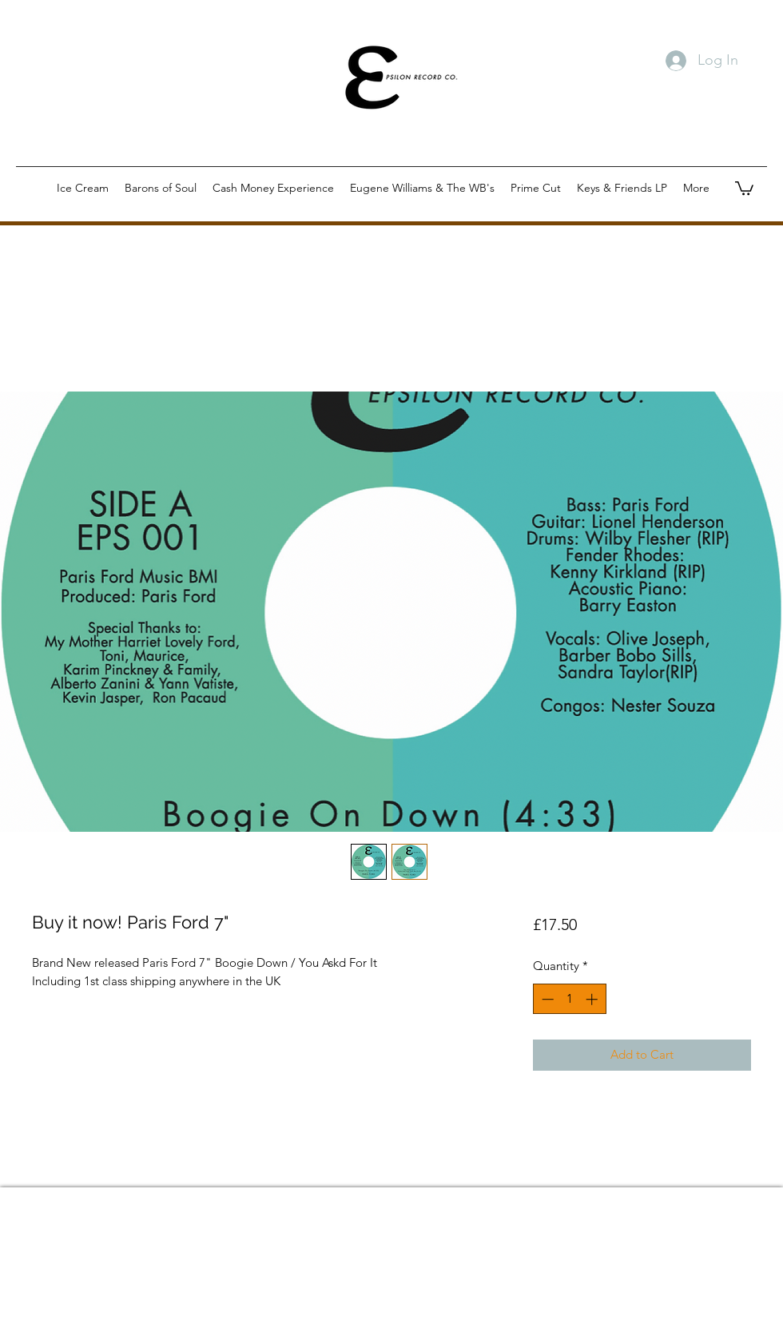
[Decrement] (546, 999)
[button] (744, 187)
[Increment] (593, 999)
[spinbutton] (569, 999)
